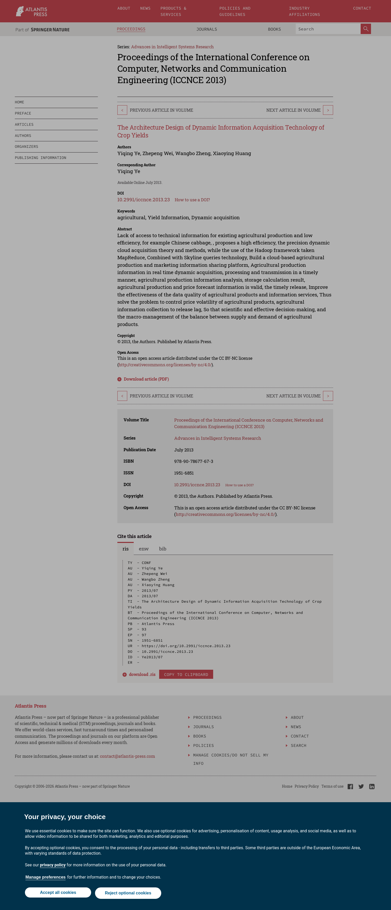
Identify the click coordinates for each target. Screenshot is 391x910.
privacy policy (53, 866)
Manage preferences (45, 878)
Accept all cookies (57, 894)
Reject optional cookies (128, 894)
